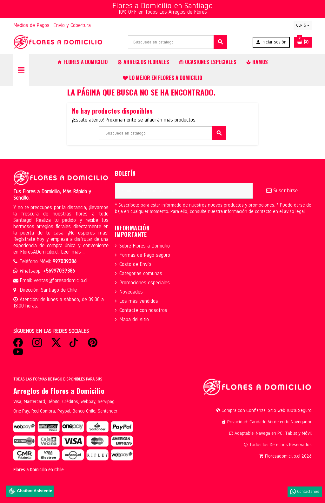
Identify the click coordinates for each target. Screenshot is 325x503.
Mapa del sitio (134, 319)
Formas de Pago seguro (144, 255)
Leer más (72, 252)
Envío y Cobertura (72, 25)
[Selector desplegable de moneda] (303, 25)
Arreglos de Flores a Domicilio (58, 391)
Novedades (131, 292)
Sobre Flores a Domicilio (144, 246)
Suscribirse (282, 190)
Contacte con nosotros (143, 310)
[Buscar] (177, 42)
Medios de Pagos (31, 25)
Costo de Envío (135, 264)
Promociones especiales (144, 283)
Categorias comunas (140, 273)
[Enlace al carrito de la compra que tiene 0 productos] (303, 42)
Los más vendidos (138, 301)
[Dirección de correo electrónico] (184, 191)
